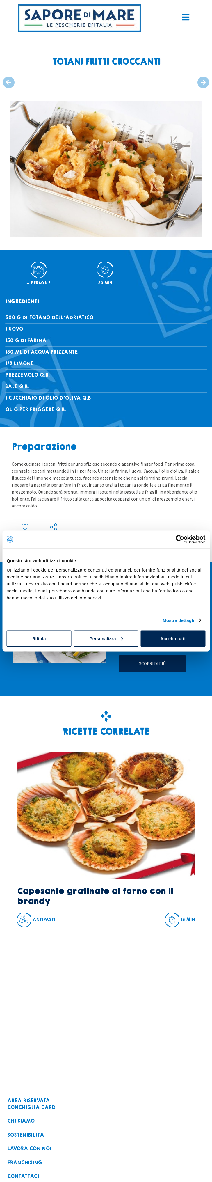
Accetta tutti (173, 638)
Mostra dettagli (178, 620)
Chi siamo (21, 1121)
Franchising (24, 1163)
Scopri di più (152, 663)
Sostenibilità (25, 1135)
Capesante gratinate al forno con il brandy (95, 896)
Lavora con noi (29, 1149)
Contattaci (23, 1176)
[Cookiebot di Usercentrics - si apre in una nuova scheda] (179, 539)
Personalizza (106, 638)
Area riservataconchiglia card (31, 1104)
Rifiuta (39, 638)
